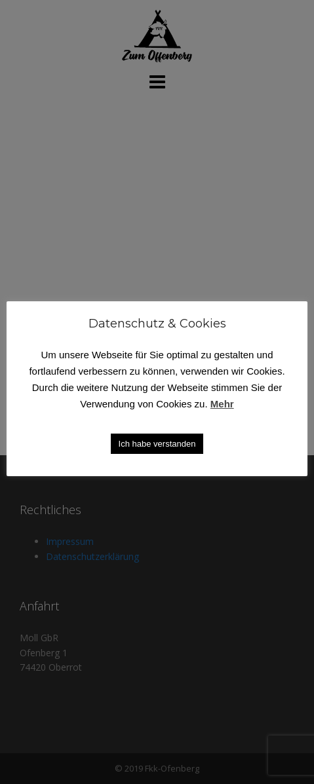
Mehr (222, 403)
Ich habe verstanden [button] (157, 444)
